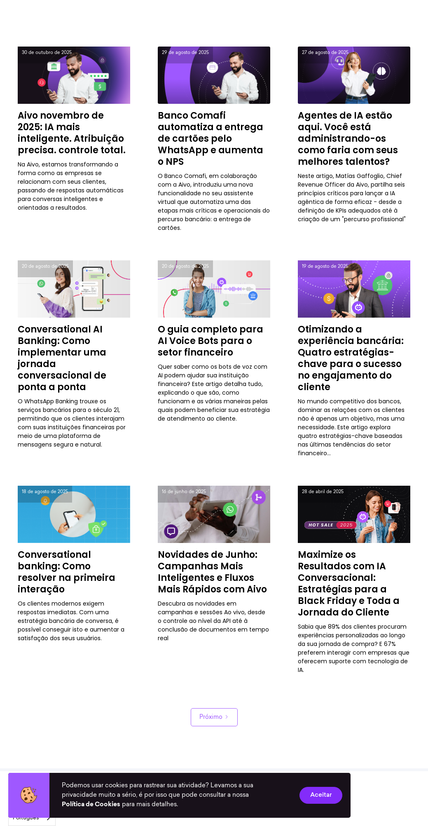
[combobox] (32, 818)
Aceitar (321, 795)
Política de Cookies (91, 804)
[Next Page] (214, 717)
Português (26, 818)
